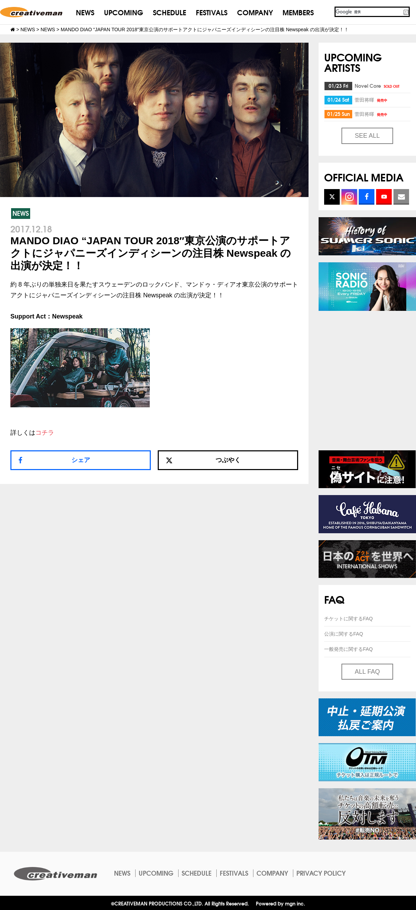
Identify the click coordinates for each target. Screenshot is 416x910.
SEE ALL (367, 135)
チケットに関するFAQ (348, 618)
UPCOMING (123, 12)
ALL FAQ (367, 671)
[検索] (368, 12)
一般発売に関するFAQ (348, 649)
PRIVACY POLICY (321, 873)
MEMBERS (298, 12)
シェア (80, 460)
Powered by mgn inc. (280, 903)
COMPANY (255, 12)
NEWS (85, 12)
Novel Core (377, 86)
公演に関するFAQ (343, 634)
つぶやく (203, 460)
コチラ (44, 432)
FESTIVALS (211, 12)
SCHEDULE (169, 12)
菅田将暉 (371, 99)
